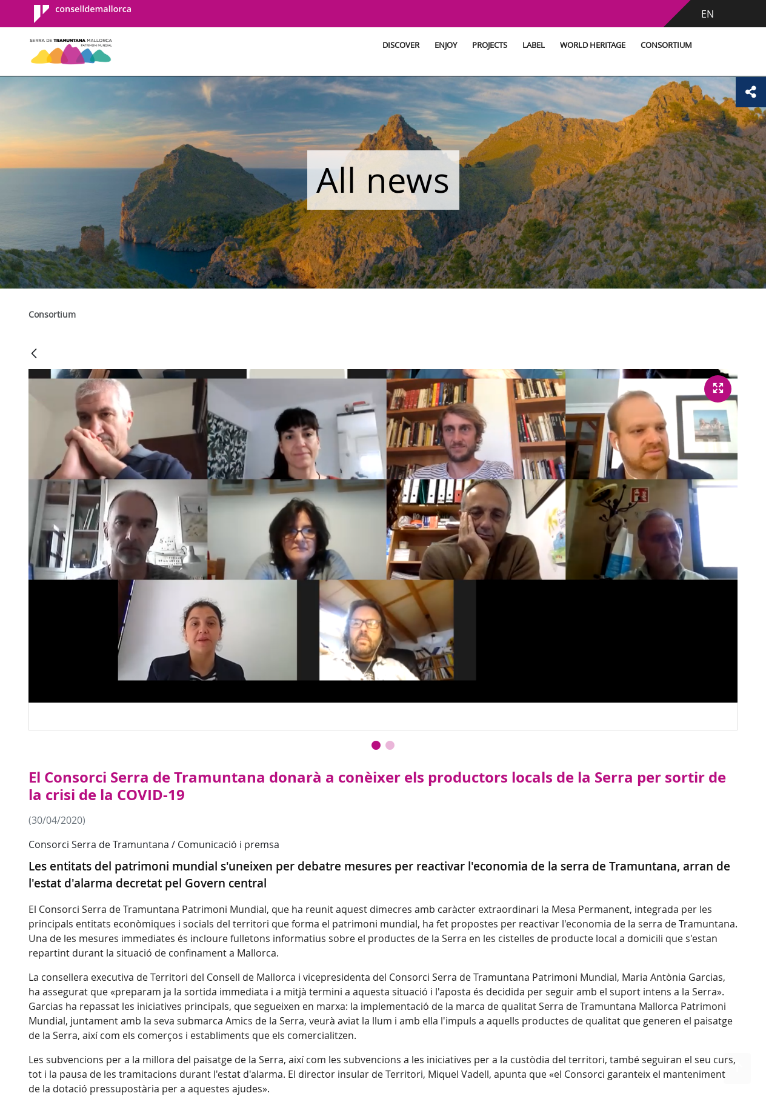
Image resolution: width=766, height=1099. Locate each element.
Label (533, 45)
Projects (489, 45)
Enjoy (446, 45)
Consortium (666, 45)
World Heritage (592, 45)
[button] (376, 745)
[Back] (33, 354)
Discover (400, 45)
